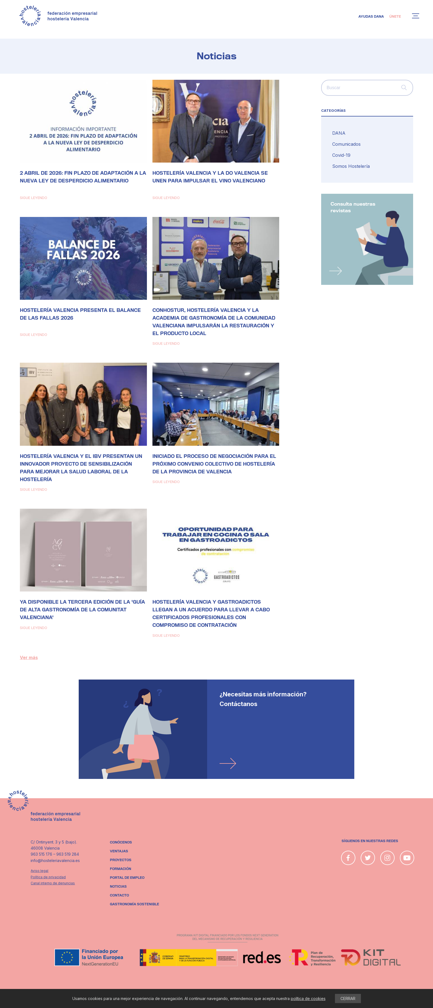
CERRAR (347, 998)
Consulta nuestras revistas (353, 207)
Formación (120, 869)
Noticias (118, 886)
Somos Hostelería (351, 166)
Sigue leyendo (33, 197)
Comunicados (346, 144)
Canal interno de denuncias (53, 883)
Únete (395, 16)
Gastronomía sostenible (134, 904)
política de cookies (308, 998)
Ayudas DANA (371, 16)
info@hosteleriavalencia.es (55, 860)
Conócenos (121, 842)
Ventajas (119, 851)
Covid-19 (341, 155)
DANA (338, 133)
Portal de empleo (127, 878)
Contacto (119, 895)
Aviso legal (39, 871)
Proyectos (120, 860)
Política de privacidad (48, 877)
